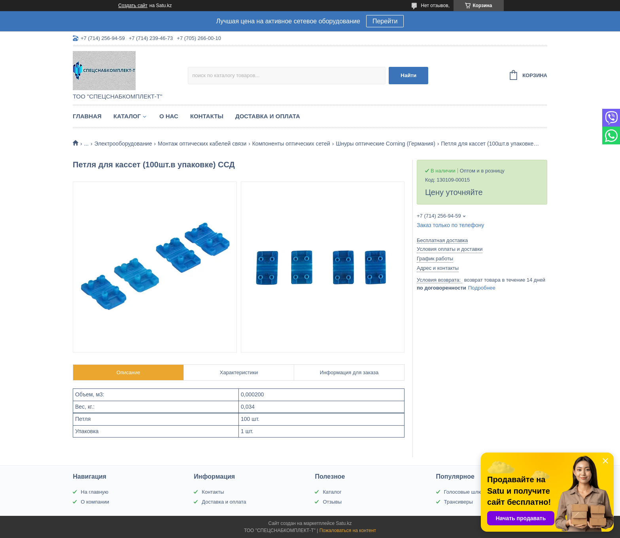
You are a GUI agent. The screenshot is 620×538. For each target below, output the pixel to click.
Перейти (384, 21)
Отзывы (332, 502)
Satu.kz (344, 523)
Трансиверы (458, 502)
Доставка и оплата (267, 116)
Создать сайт (132, 5)
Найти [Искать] (408, 75)
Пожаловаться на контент (347, 530)
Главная (87, 116)
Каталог (127, 116)
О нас (168, 116)
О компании (95, 502)
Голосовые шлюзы (466, 492)
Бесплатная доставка (442, 240)
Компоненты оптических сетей (291, 143)
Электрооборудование (123, 143)
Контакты (206, 116)
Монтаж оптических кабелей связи (202, 143)
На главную (94, 492)
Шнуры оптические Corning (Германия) (385, 143)
